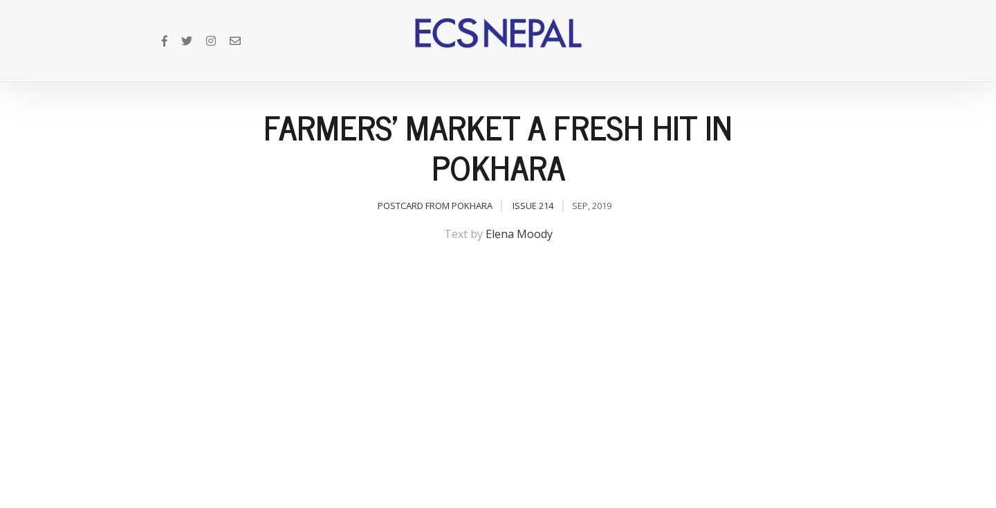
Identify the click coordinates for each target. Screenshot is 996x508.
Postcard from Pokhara (435, 205)
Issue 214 (533, 205)
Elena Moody (519, 234)
